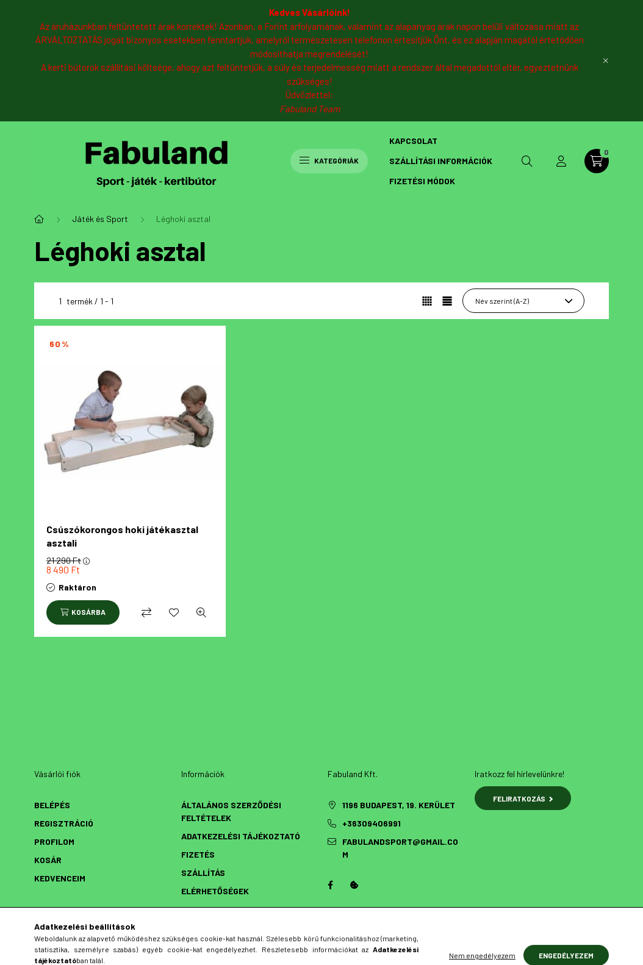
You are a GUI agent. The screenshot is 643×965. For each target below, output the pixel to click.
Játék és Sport (100, 218)
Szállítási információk (440, 161)
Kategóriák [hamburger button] (329, 160)
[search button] (527, 161)
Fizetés (198, 854)
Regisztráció (63, 823)
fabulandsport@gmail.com (400, 847)
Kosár (48, 860)
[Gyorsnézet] (201, 612)
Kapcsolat (413, 140)
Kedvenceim (59, 878)
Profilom (54, 841)
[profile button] (561, 161)
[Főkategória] (39, 219)
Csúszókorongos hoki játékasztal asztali (122, 535)
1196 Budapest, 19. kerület (398, 805)
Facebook (330, 885)
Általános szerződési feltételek (231, 811)
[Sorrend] (523, 301)
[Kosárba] (83, 612)
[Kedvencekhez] (174, 612)
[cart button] (596, 161)
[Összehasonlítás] (146, 612)
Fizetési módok (422, 181)
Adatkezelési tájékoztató (240, 836)
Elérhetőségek (215, 891)
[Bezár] (606, 60)
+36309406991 (371, 823)
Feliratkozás (523, 798)
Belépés (52, 805)
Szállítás (203, 872)
